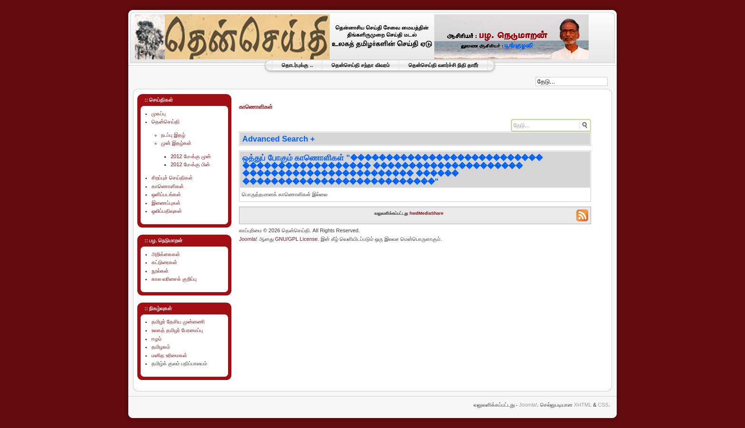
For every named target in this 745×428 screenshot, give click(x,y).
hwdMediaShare (426, 213)
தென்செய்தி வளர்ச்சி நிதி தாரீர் (443, 65)
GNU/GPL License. (297, 239)
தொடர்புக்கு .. (297, 65)
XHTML (583, 405)
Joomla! (248, 239)
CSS (603, 405)
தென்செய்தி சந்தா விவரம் (360, 65)
